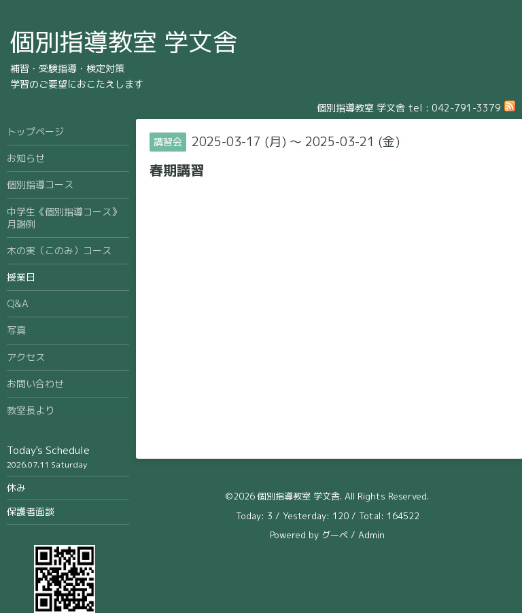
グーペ (334, 535)
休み (16, 487)
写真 (16, 329)
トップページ (35, 131)
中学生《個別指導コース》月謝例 (64, 217)
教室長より (30, 410)
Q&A (18, 303)
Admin (371, 535)
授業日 (21, 276)
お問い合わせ (35, 383)
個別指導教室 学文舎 (123, 41)
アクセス (26, 357)
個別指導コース (40, 184)
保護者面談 (30, 511)
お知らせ (26, 158)
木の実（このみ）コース (59, 250)
